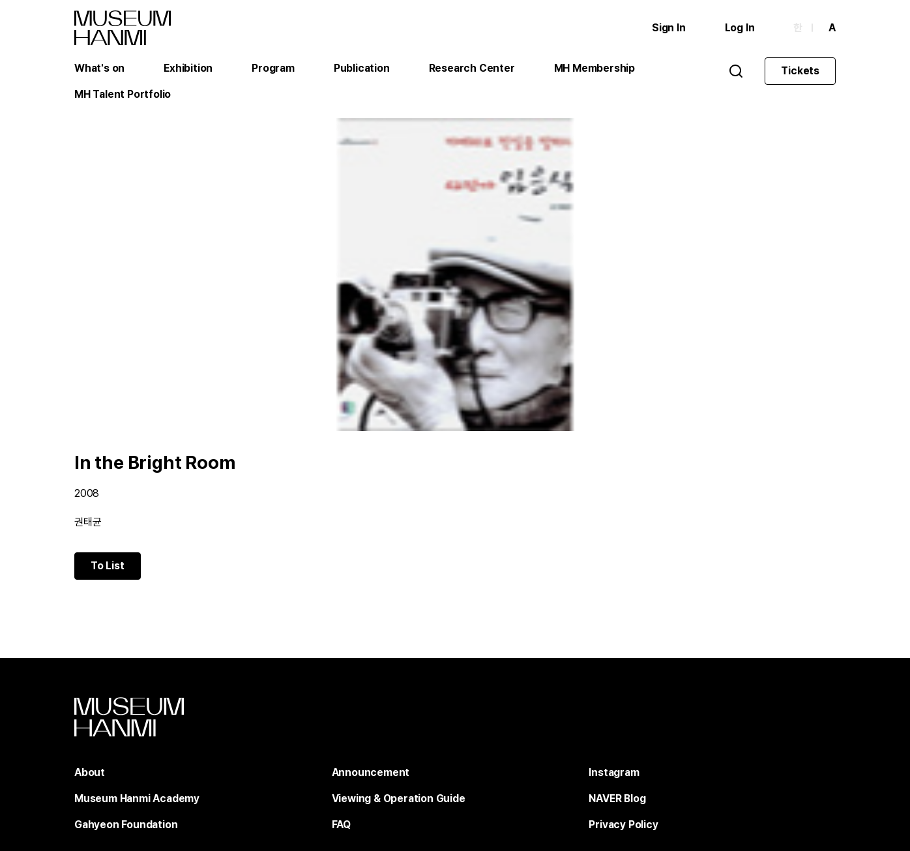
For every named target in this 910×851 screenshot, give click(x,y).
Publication (362, 68)
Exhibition (188, 68)
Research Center (472, 68)
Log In (740, 28)
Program (273, 68)
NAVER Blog (617, 798)
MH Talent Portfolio (122, 94)
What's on (99, 68)
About (89, 772)
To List (108, 566)
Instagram (614, 772)
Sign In (669, 28)
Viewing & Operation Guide (398, 798)
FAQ (341, 824)
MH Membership (594, 68)
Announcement (371, 772)
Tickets (800, 71)
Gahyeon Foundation (125, 824)
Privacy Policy (623, 824)
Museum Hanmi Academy (136, 798)
